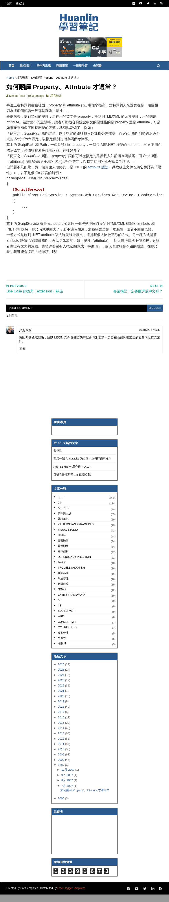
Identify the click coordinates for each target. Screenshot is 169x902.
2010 (61, 757)
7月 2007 (67, 793)
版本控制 (63, 559)
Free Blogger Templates (72, 895)
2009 (61, 762)
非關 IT (62, 651)
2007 (61, 773)
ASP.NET (63, 515)
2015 (61, 730)
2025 (61, 677)
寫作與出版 (45, 68)
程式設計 (27, 68)
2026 (61, 672)
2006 (61, 806)
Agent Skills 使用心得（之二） (72, 474)
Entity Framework (71, 602)
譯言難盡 (23, 80)
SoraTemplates (30, 895)
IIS (59, 613)
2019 (61, 709)
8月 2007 (67, 788)
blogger (153, 315)
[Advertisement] (87, 272)
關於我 (21, 3)
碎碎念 (62, 569)
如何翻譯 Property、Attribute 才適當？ (85, 798)
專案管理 (63, 640)
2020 (61, 703)
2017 (61, 720)
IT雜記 (62, 542)
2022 (61, 693)
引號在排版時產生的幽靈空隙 (72, 482)
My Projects (67, 634)
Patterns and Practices (76, 532)
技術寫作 (63, 580)
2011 (61, 751)
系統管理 (63, 586)
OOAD (62, 597)
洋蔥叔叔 (26, 338)
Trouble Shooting (71, 575)
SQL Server (66, 618)
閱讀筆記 (63, 68)
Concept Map (67, 629)
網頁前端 (63, 591)
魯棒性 (57, 458)
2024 (61, 682)
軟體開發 (63, 553)
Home (11, 80)
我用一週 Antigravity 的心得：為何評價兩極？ (82, 466)
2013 (61, 741)
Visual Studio (68, 537)
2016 (61, 725)
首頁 (10, 3)
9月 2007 (67, 783)
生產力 (62, 645)
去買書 (99, 68)
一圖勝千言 (82, 68)
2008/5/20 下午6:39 (148, 337)
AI (59, 607)
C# (59, 510)
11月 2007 (68, 777)
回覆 (23, 356)
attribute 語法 (99, 171)
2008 (61, 767)
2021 (61, 698)
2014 (61, 735)
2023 (61, 688)
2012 (61, 746)
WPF (61, 624)
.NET (61, 504)
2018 (61, 714)
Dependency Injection (74, 564)
